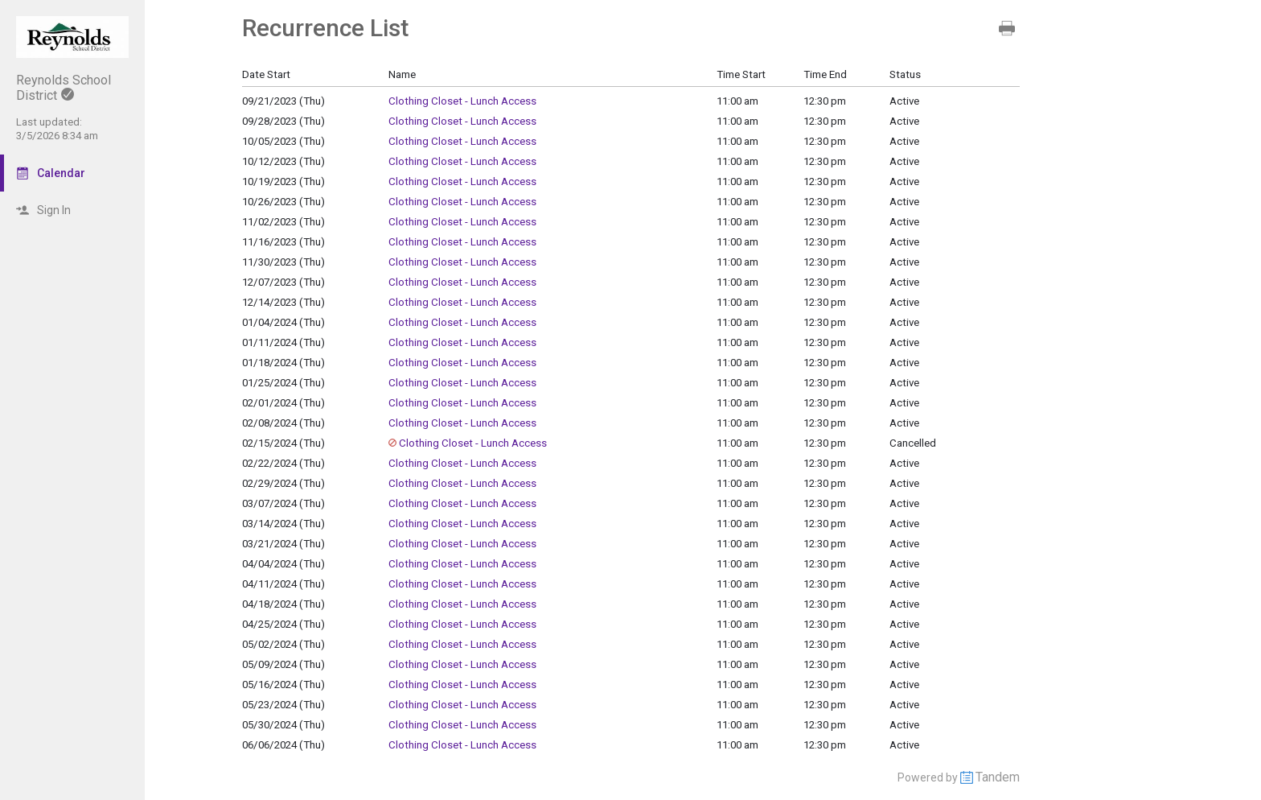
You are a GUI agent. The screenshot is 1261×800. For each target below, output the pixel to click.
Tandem (998, 777)
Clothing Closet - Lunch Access (462, 101)
